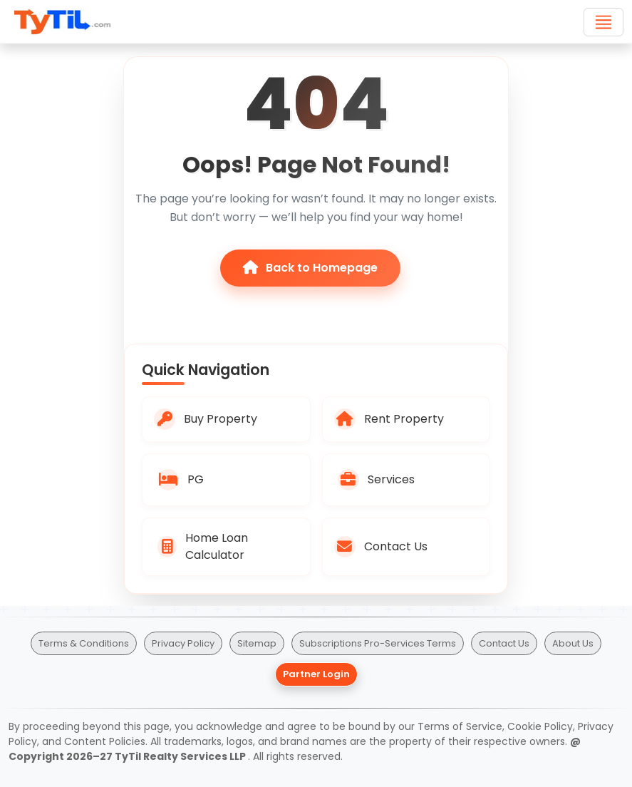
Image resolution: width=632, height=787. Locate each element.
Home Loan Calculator (202, 546)
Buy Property (205, 419)
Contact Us (381, 546)
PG (180, 479)
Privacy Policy (183, 643)
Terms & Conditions (83, 643)
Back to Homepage (310, 267)
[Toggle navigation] (603, 22)
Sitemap (256, 643)
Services (376, 479)
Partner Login (316, 674)
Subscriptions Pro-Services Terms (377, 643)
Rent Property (389, 419)
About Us (573, 643)
